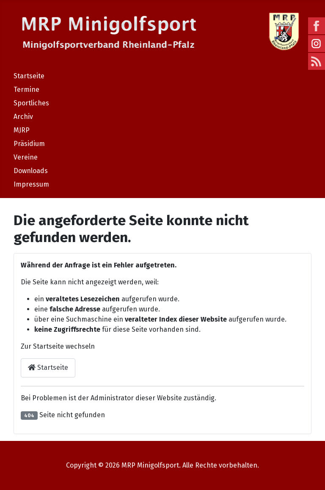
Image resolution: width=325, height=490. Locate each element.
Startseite (29, 76)
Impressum (31, 184)
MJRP (22, 130)
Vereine (26, 157)
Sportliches (31, 103)
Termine (26, 89)
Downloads (31, 171)
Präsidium (29, 144)
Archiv (23, 117)
